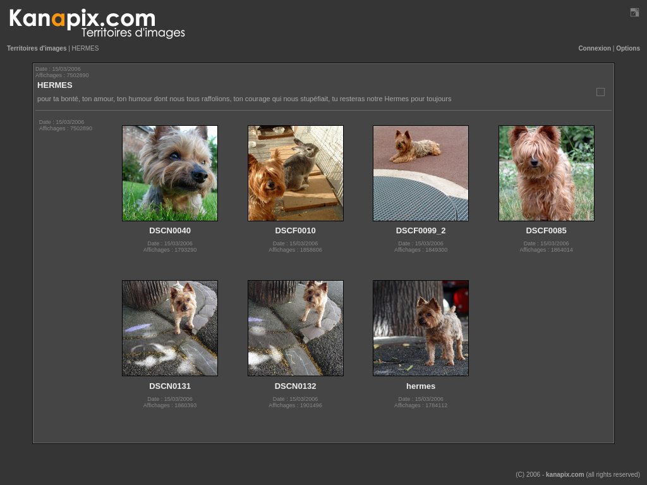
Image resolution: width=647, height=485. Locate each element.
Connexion (594, 48)
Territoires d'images (36, 48)
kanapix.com (565, 474)
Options (628, 48)
